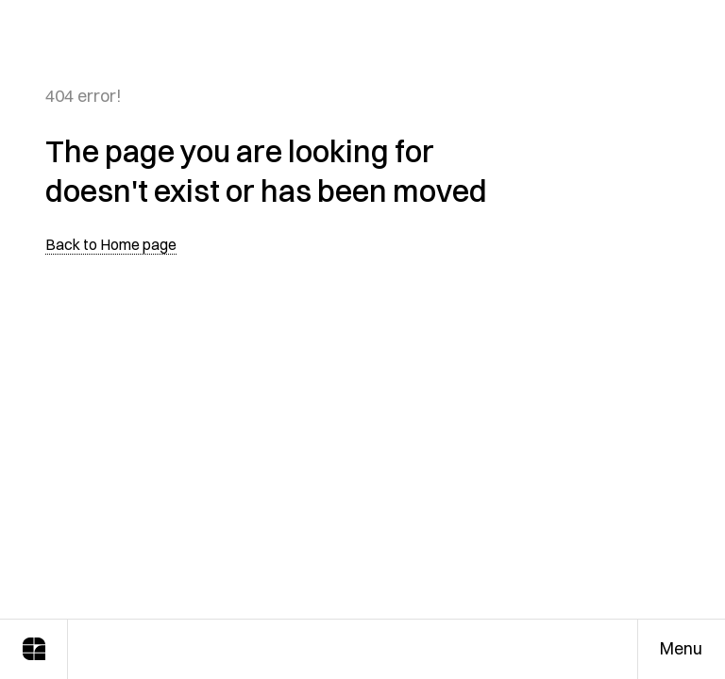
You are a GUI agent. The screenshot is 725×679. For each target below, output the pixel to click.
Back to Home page (111, 244)
